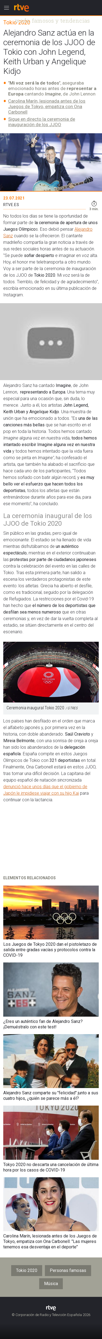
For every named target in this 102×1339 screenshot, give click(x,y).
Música (51, 1283)
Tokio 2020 (26, 1270)
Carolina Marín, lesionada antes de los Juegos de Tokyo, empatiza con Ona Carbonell (46, 106)
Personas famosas (68, 1270)
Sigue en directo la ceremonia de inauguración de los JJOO (41, 121)
